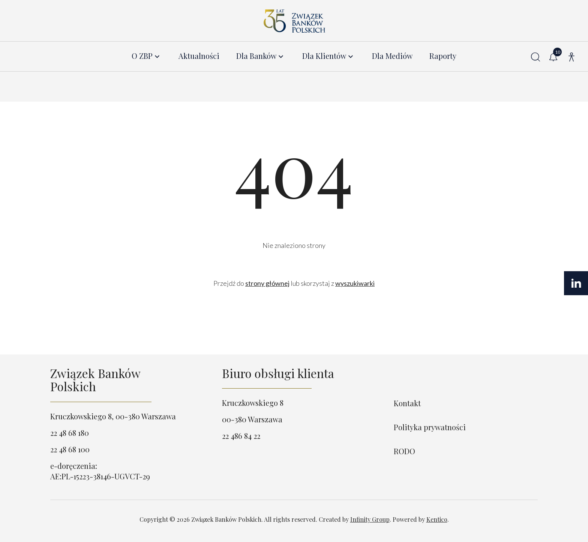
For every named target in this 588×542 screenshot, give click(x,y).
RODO (404, 451)
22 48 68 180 (69, 433)
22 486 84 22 (241, 436)
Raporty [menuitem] (442, 56)
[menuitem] (147, 56)
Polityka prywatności (430, 427)
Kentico (436, 519)
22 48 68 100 (70, 449)
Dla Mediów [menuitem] (392, 56)
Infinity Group (370, 519)
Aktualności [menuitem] (198, 56)
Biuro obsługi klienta (278, 373)
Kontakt (407, 403)
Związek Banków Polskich (95, 379)
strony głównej (267, 283)
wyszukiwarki (355, 283)
